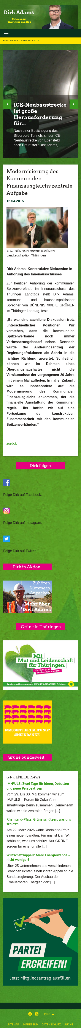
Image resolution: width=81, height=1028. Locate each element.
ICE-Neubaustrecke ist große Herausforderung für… (40, 114)
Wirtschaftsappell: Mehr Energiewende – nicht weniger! (38, 857)
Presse (26, 40)
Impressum (30, 1024)
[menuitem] (13, 1023)
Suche (68, 1024)
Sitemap (13, 1024)
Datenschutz (51, 1024)
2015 (36, 40)
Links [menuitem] (46, 1014)
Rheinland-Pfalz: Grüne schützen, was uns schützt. (38, 821)
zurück (11, 443)
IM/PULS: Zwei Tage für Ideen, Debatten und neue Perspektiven (37, 785)
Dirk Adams (11, 40)
